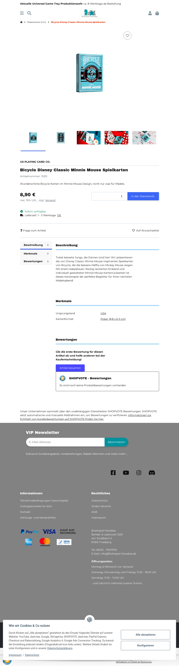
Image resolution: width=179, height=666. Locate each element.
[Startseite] (21, 22)
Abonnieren (116, 442)
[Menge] (110, 196)
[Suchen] (29, 13)
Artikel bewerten (70, 368)
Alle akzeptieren (145, 634)
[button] (150, 13)
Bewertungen (36, 261)
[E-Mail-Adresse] (65, 442)
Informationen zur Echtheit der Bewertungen (134, 662)
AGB (94, 512)
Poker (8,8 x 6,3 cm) (113, 319)
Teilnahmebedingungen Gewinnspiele (44, 500)
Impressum (15, 655)
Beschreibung (36, 245)
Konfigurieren (145, 645)
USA (103, 313)
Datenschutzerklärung (60, 648)
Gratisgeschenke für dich (36, 506)
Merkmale (36, 253)
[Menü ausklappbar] (22, 13)
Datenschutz (32, 655)
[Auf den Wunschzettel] (127, 36)
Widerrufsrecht (101, 506)
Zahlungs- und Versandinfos (38, 517)
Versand (50, 200)
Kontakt (25, 512)
